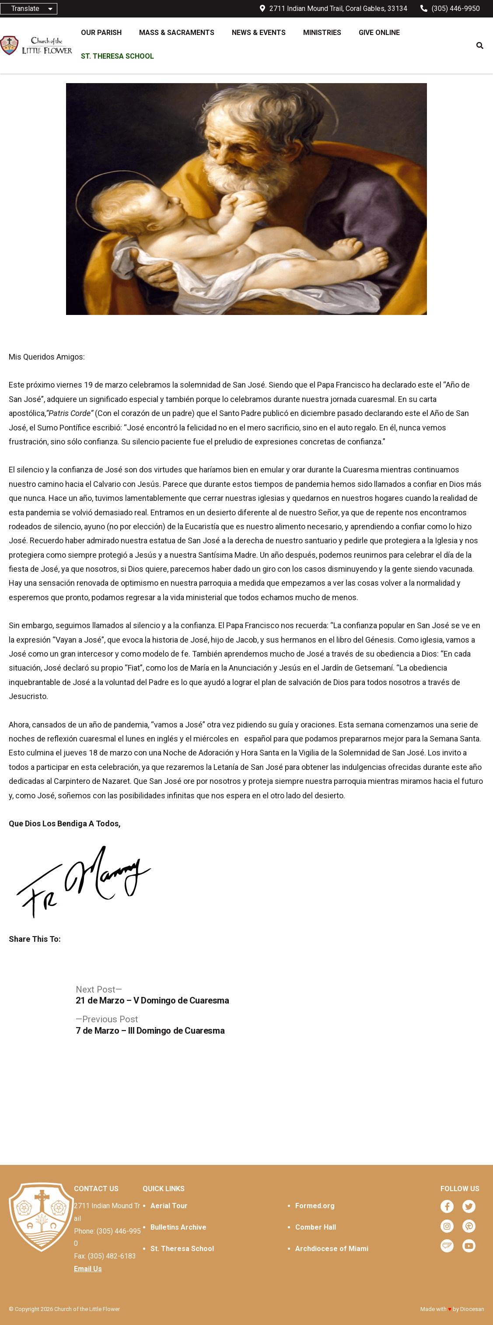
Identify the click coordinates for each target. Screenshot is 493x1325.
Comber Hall (315, 1227)
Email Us (88, 1269)
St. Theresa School (182, 1249)
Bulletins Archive (178, 1227)
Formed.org (315, 1206)
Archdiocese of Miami (331, 1249)
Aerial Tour (169, 1206)
